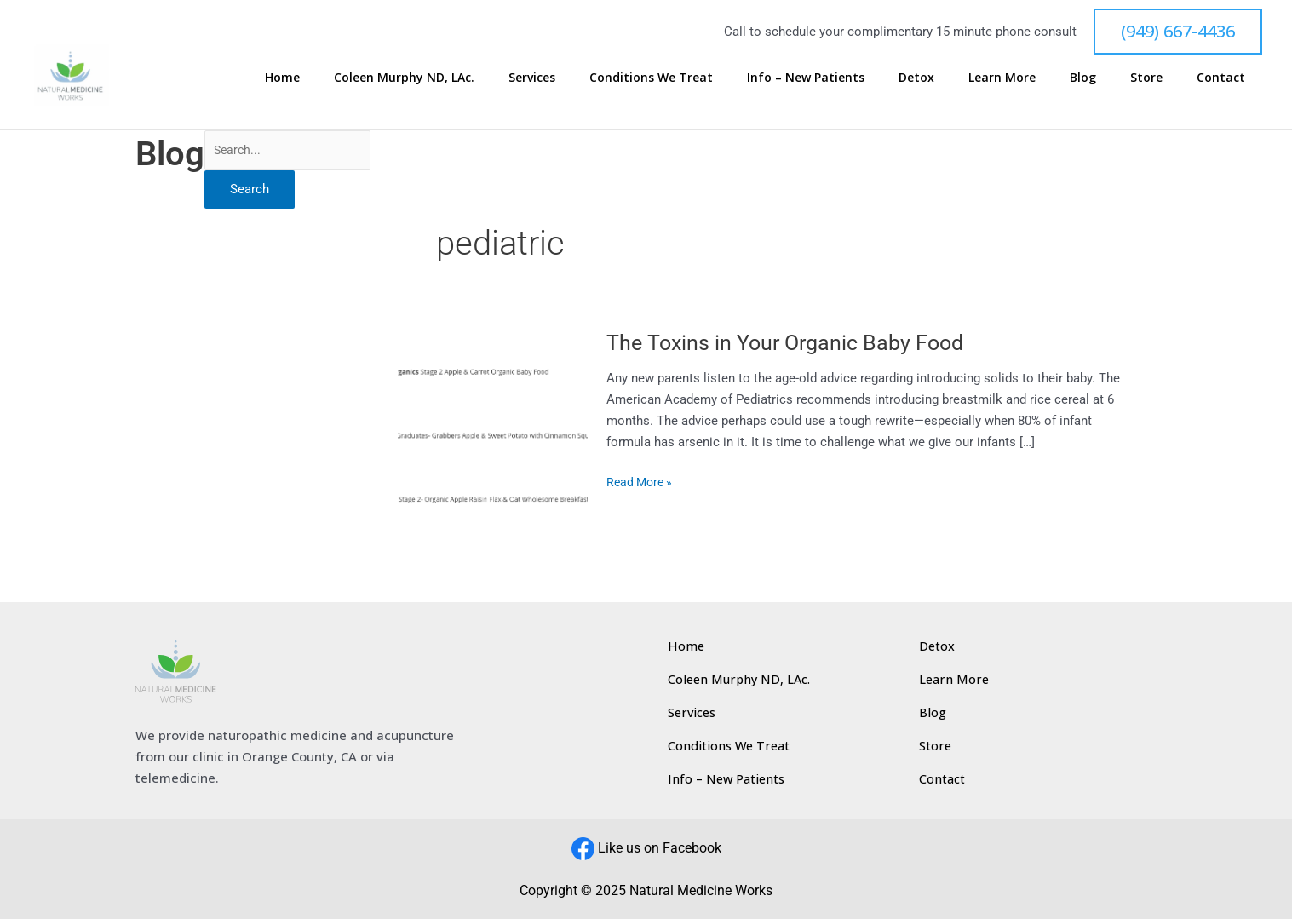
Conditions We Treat (765, 77)
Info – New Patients (903, 77)
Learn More (1065, 77)
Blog (1129, 77)
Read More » (642, 481)
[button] (1178, 32)
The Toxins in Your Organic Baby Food (792, 342)
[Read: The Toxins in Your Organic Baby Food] (494, 414)
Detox (996, 77)
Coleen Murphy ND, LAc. (552, 77)
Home (447, 77)
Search (249, 190)
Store (1175, 77)
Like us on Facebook (659, 848)
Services (663, 77)
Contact (1233, 77)
